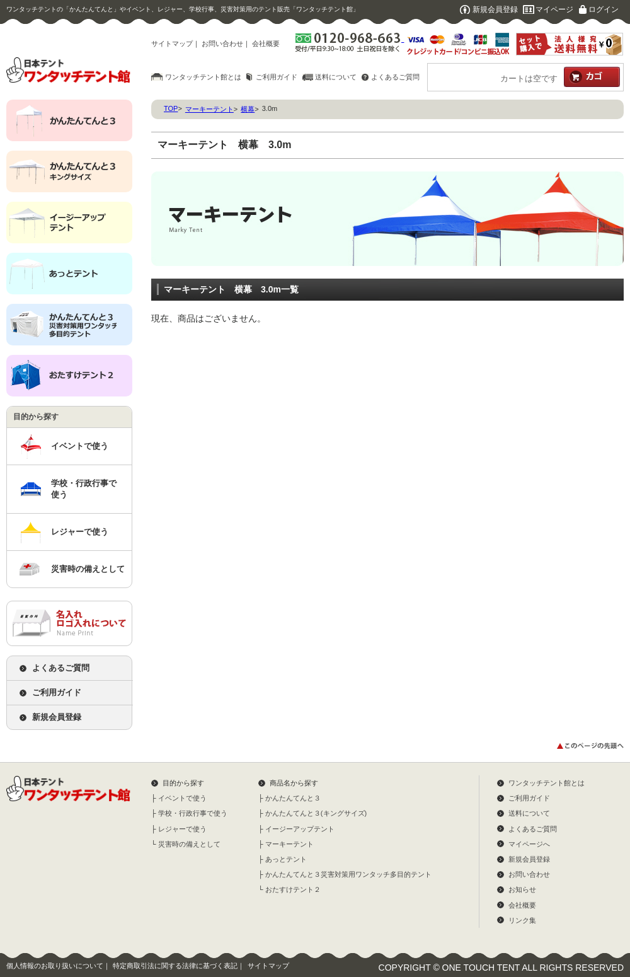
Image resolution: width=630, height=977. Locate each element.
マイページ (554, 9)
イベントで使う (79, 446)
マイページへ (529, 844)
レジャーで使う (79, 531)
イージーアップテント (300, 829)
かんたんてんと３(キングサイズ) (316, 813)
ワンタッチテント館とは (203, 77)
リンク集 (522, 920)
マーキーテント (209, 109)
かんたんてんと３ (293, 798)
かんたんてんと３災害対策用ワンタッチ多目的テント (348, 874)
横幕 (248, 109)
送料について (336, 77)
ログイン (603, 9)
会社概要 (266, 43)
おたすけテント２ (293, 889)
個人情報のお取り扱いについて (54, 965)
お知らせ (522, 889)
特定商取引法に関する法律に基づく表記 (175, 965)
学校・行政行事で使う (84, 488)
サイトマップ (172, 43)
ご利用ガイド (276, 77)
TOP (171, 108)
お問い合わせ (222, 43)
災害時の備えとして (88, 569)
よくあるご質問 (395, 77)
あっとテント (286, 859)
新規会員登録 (495, 9)
